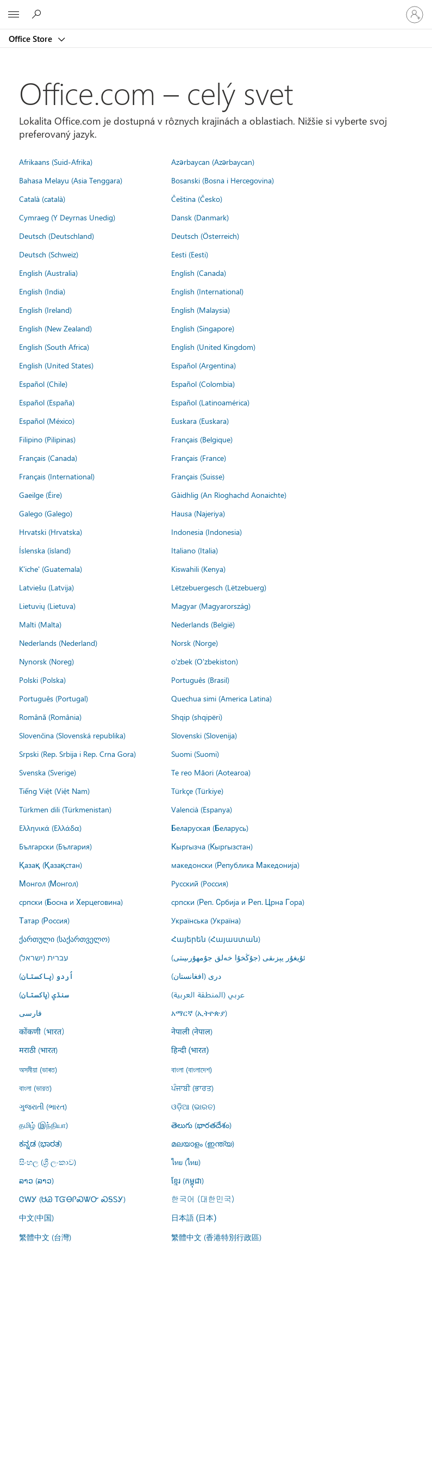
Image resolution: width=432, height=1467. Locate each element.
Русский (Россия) (199, 883)
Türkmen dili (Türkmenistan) (65, 809)
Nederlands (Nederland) (58, 642)
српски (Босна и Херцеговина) (71, 901)
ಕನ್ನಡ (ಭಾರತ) (40, 1143)
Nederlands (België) (203, 624)
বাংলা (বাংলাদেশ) (191, 1069)
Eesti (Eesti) (189, 254)
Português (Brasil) (200, 679)
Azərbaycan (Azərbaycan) (212, 161)
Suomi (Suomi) (195, 753)
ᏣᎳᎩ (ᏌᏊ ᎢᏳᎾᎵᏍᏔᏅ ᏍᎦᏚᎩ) (72, 1198)
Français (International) (57, 476)
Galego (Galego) (45, 513)
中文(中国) (36, 1217)
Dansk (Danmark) (200, 217)
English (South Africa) (54, 346)
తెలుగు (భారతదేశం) (201, 1124)
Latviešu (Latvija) (46, 587)
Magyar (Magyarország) (211, 605)
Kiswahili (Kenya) (198, 568)
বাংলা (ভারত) (35, 1087)
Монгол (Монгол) (48, 883)
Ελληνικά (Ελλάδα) (50, 827)
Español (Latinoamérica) (210, 402)
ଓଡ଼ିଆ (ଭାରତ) (193, 1106)
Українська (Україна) (206, 920)
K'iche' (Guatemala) (50, 568)
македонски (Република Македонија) (235, 864)
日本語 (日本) (194, 1218)
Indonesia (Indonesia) (206, 531)
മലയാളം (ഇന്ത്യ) (202, 1143)
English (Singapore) (202, 328)
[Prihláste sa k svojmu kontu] (415, 15)
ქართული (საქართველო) (64, 938)
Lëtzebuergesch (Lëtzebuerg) (218, 587)
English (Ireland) (45, 309)
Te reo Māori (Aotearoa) (211, 772)
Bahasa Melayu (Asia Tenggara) (70, 180)
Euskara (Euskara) (200, 420)
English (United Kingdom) (213, 346)
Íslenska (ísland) (45, 550)
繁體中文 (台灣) (45, 1236)
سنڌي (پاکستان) (44, 994)
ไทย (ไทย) (186, 1161)
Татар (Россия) (44, 920)
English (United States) (56, 365)
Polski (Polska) (42, 679)
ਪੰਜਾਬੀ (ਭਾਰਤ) (192, 1087)
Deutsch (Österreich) (205, 235)
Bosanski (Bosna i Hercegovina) (222, 180)
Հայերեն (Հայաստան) (215, 938)
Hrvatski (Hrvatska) (50, 531)
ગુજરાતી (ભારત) (43, 1106)
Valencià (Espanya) (201, 809)
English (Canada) (198, 272)
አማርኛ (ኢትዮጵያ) (199, 1012)
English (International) (207, 291)
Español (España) (46, 402)
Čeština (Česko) (196, 198)
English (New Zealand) (55, 328)
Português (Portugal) (53, 698)
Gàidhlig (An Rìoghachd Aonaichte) (228, 494)
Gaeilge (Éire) (40, 494)
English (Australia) (48, 272)
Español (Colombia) (203, 383)
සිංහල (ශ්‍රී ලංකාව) (47, 1161)
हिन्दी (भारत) (190, 1050)
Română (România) (50, 716)
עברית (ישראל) (43, 957)
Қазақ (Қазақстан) (50, 864)
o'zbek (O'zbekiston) (204, 661)
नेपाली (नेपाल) (191, 1031)
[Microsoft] (215, 8)
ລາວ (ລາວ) (36, 1180)
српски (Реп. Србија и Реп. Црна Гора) (237, 901)
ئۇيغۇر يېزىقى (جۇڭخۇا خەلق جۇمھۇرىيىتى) (238, 957)
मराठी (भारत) (38, 1049)
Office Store (31, 38)
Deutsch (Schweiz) (48, 254)
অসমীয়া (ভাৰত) (38, 1069)
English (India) (42, 291)
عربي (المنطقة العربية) (208, 994)
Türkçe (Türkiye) (197, 790)
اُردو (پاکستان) (46, 975)
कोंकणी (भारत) (42, 1031)
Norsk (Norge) (194, 642)
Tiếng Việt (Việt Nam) (54, 790)
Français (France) (198, 457)
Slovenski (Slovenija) (204, 735)
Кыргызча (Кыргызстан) (212, 846)
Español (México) (46, 420)
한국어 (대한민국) (202, 1198)
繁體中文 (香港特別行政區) (216, 1236)
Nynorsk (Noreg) (46, 661)
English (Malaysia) (200, 309)
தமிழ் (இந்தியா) (43, 1124)
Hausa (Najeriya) (198, 513)
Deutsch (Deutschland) (56, 235)
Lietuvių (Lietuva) (47, 605)
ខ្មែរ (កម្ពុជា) (187, 1180)
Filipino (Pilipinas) (47, 439)
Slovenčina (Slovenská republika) (72, 735)
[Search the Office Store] (38, 14)
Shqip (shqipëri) (196, 716)
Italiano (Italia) (194, 550)
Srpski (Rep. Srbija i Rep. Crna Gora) (77, 753)
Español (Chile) (43, 383)
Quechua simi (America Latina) (221, 698)
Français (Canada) (48, 457)
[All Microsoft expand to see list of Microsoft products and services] (14, 15)
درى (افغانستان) (196, 975)
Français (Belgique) (202, 439)
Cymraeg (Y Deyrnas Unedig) (67, 217)
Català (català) (42, 198)
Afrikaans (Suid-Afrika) (55, 161)
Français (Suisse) (197, 476)
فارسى (30, 1012)
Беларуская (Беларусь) (209, 827)
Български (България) (55, 846)
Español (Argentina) (203, 365)
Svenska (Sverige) (47, 772)
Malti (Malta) (40, 624)
